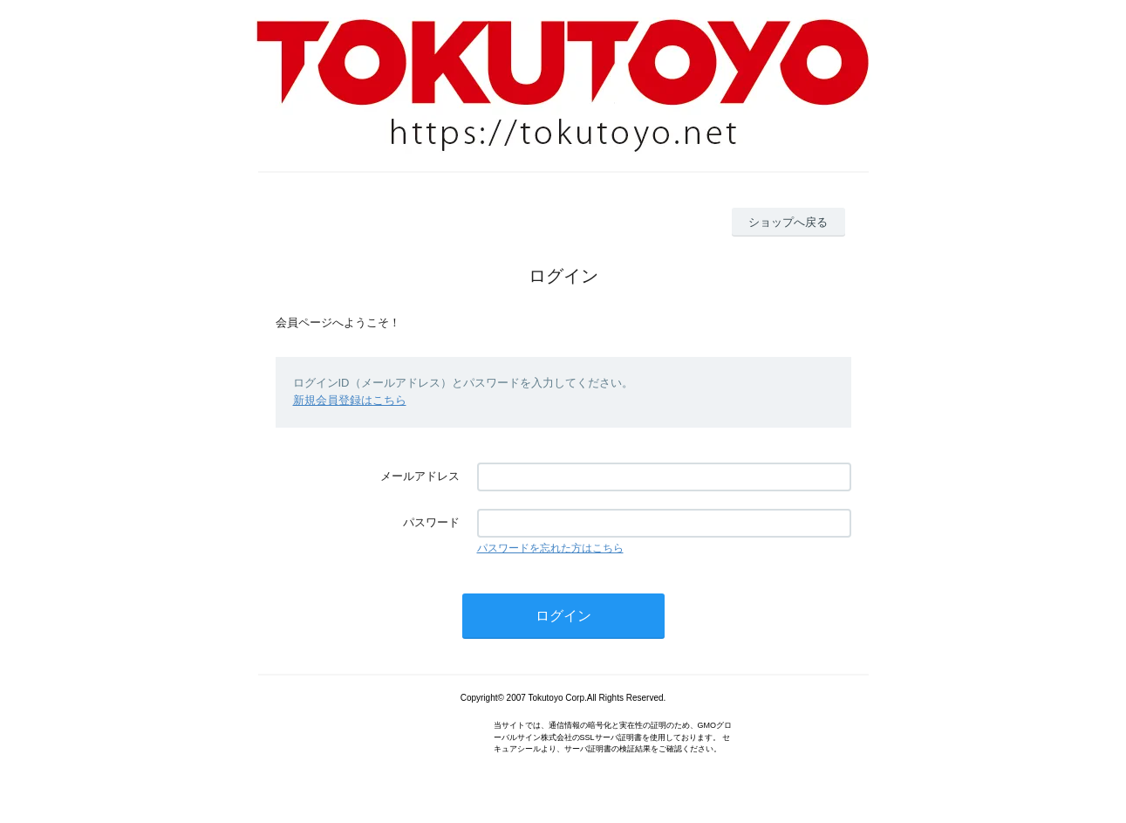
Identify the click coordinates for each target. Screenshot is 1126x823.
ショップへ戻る (788, 222)
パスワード (431, 522)
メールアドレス (420, 476)
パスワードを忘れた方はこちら (550, 548)
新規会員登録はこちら (349, 400)
